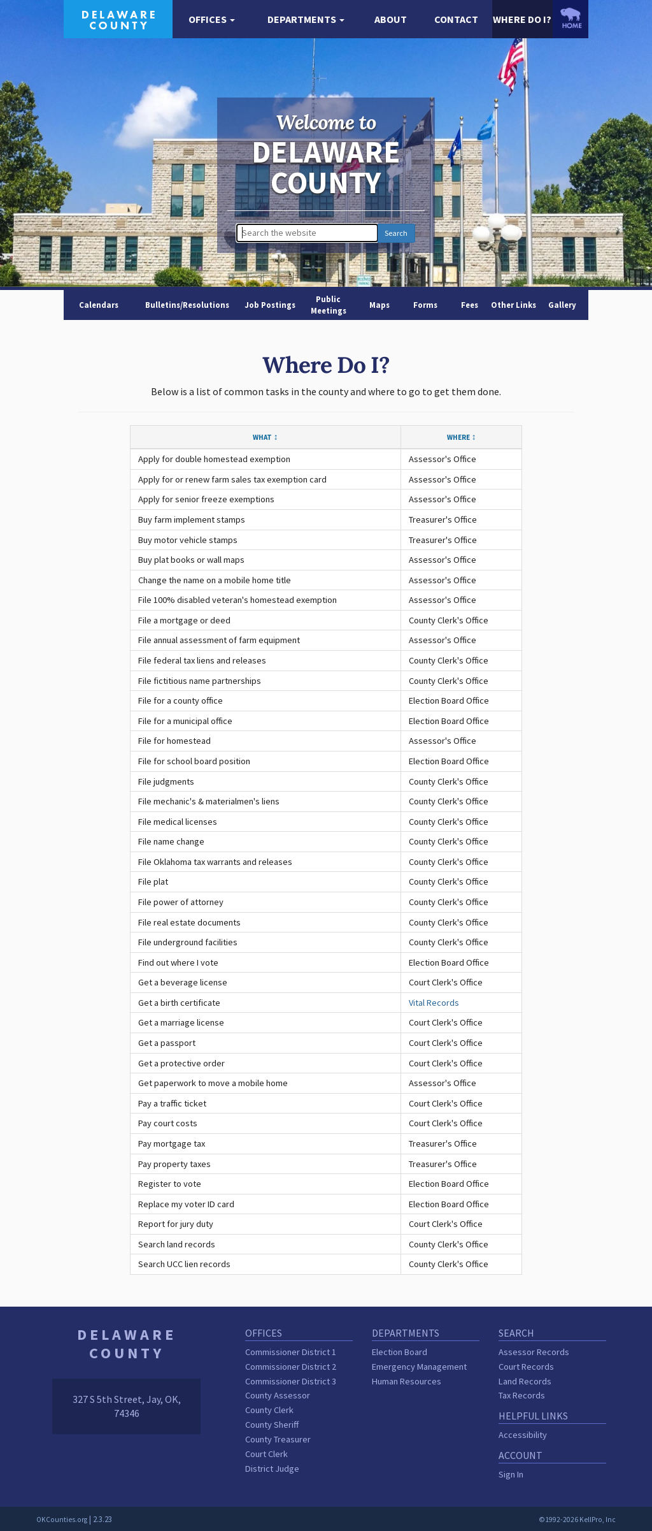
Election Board (399, 1352)
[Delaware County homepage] (118, 17)
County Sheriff (272, 1424)
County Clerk (269, 1410)
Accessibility (523, 1434)
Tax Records (522, 1395)
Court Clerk (266, 1454)
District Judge (272, 1468)
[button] (212, 19)
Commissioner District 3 (290, 1381)
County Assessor (277, 1395)
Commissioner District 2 (290, 1366)
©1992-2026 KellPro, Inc (577, 1519)
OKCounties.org (61, 1519)
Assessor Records (534, 1352)
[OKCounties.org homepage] (570, 18)
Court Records (526, 1366)
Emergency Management (419, 1366)
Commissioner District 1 (290, 1352)
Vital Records (434, 1002)
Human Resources (406, 1381)
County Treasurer (278, 1439)
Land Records (525, 1381)
